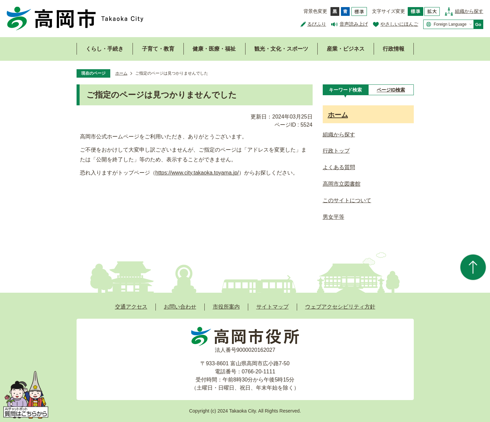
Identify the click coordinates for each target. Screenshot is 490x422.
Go (478, 24)
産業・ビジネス (346, 49)
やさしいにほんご (399, 24)
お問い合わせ (180, 307)
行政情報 (393, 49)
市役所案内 (226, 307)
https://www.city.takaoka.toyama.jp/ (197, 173)
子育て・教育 (158, 49)
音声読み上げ (354, 24)
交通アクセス (131, 307)
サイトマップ (272, 307)
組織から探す (469, 11)
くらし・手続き (104, 49)
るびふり (316, 24)
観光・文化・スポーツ (281, 49)
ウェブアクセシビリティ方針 (340, 307)
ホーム (121, 73)
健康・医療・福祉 (214, 49)
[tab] (345, 89)
